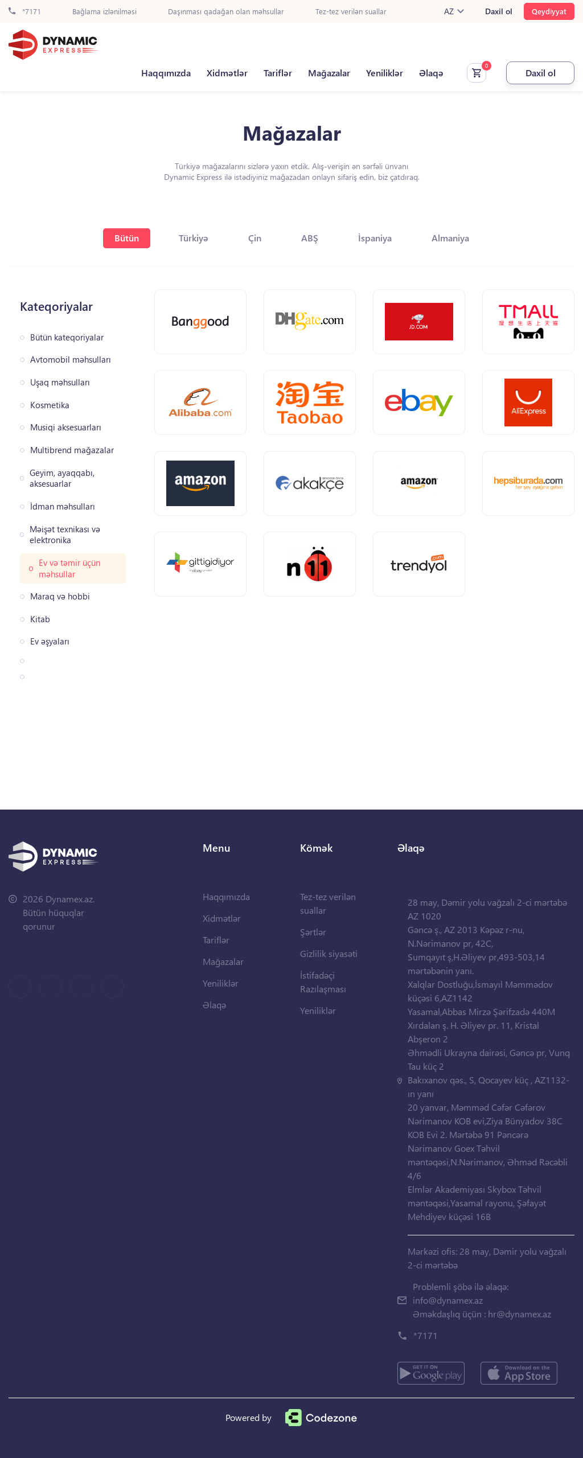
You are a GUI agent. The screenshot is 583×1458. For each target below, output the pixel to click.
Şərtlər (313, 932)
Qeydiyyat (549, 11)
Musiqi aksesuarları (65, 427)
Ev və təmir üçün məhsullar (69, 568)
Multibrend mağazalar (72, 450)
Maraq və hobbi (60, 596)
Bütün (126, 238)
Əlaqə (431, 73)
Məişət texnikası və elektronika (65, 535)
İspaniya (375, 238)
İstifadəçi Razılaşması (323, 982)
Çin (254, 238)
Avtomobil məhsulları (70, 359)
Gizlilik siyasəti (329, 953)
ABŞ (309, 238)
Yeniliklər (384, 73)
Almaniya (450, 238)
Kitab (40, 619)
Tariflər (278, 73)
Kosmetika (49, 405)
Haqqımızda (166, 73)
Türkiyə (193, 238)
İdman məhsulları (62, 506)
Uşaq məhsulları (60, 382)
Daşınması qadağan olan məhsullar (226, 11)
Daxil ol (498, 11)
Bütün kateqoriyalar (67, 337)
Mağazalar (329, 73)
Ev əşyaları (49, 641)
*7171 (25, 11)
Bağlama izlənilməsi (104, 11)
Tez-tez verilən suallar (351, 11)
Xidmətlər (227, 73)
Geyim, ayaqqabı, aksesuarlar (62, 478)
